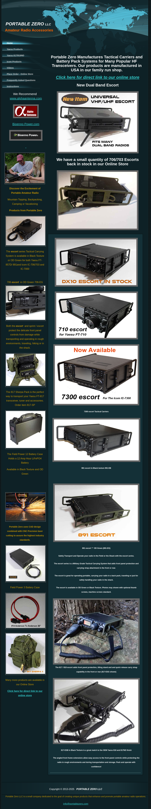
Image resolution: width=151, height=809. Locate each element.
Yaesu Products (15, 49)
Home (10, 43)
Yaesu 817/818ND (15, 55)
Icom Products (14, 61)
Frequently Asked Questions (21, 80)
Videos (10, 68)
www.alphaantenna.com (26, 98)
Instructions (13, 86)
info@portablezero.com (75, 804)
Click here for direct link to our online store (97, 77)
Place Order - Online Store (20, 74)
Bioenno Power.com (25, 124)
